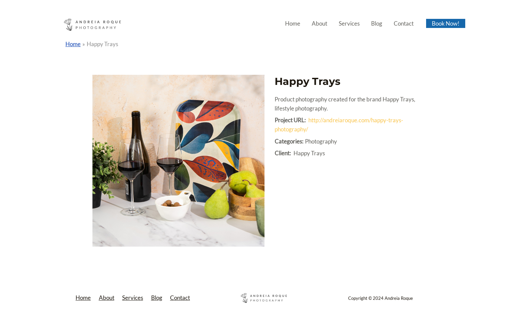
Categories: (289, 141)
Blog (376, 23)
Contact (404, 23)
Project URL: (290, 120)
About (319, 23)
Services (349, 23)
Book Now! (446, 23)
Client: (283, 153)
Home (292, 23)
